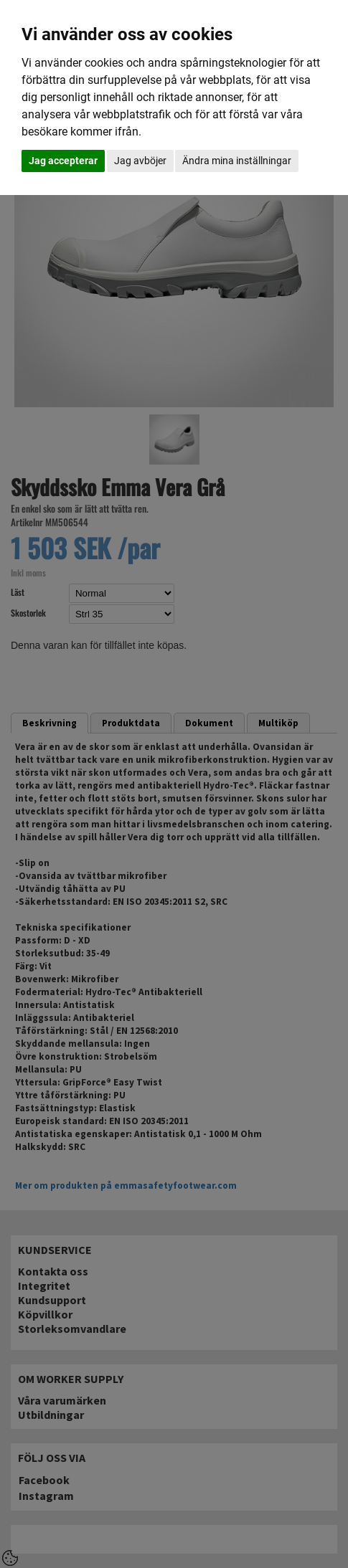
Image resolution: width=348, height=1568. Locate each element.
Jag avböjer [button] (140, 160)
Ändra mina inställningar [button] (236, 160)
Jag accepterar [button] (63, 160)
